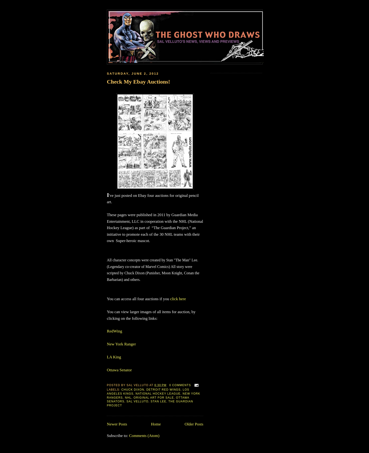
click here (178, 299)
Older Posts (193, 424)
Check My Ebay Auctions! (138, 82)
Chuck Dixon (132, 389)
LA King (114, 357)
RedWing (114, 331)
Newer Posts (117, 424)
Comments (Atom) (144, 435)
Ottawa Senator (119, 370)
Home (156, 424)
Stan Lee (158, 401)
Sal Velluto (137, 401)
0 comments (180, 385)
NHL (128, 397)
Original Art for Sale (154, 397)
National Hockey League (158, 393)
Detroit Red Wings (163, 389)
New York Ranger (121, 344)
